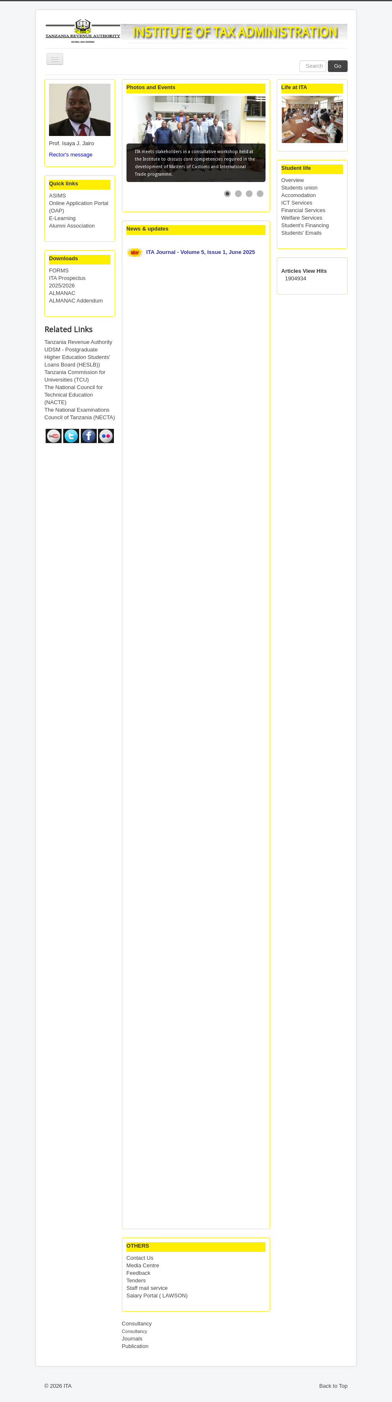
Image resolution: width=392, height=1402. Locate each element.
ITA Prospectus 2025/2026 (67, 282)
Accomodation (298, 195)
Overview (292, 180)
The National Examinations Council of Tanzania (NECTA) (79, 413)
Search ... (299, 60)
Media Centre (142, 1265)
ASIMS (57, 195)
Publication (135, 1346)
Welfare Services (301, 218)
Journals (132, 1338)
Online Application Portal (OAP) (78, 207)
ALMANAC (62, 293)
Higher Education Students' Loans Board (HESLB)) (77, 361)
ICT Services (296, 203)
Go (337, 66)
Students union (299, 188)
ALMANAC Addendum (76, 300)
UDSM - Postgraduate (71, 349)
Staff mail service (147, 1288)
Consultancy (137, 1323)
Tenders (136, 1280)
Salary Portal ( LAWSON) (157, 1295)
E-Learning (62, 218)
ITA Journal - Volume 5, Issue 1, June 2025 (201, 252)
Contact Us (139, 1258)
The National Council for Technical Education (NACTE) (73, 394)
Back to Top (333, 1386)
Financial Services (303, 210)
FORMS (59, 270)
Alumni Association (72, 226)
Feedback (138, 1273)
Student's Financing (305, 225)
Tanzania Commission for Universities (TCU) (75, 376)
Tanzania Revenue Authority (78, 342)
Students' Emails (301, 233)
